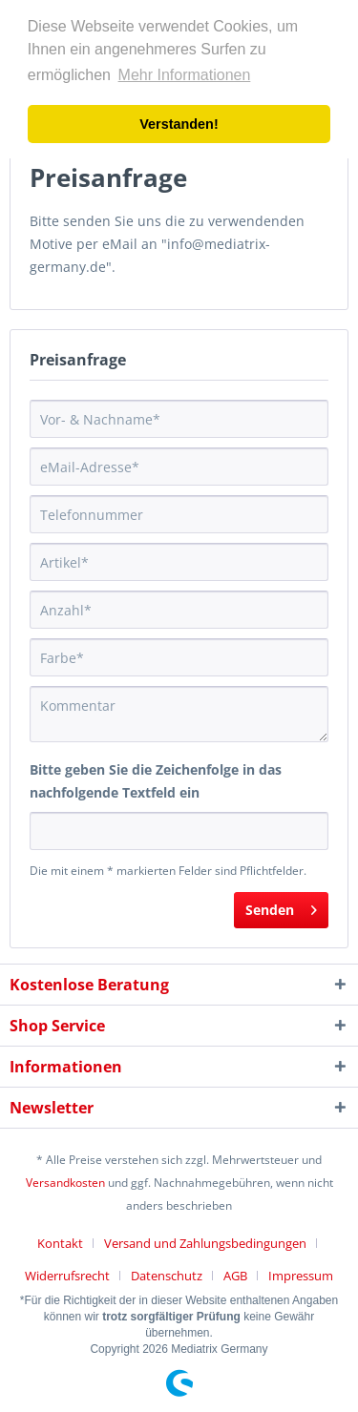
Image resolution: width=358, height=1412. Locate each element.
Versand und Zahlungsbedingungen (205, 1243)
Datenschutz (166, 1275)
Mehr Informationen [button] (184, 75)
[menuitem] (67, 1243)
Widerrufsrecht (67, 1275)
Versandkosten (65, 1182)
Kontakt (60, 1243)
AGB (235, 1275)
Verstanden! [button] (178, 124)
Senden (281, 907)
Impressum (300, 1275)
